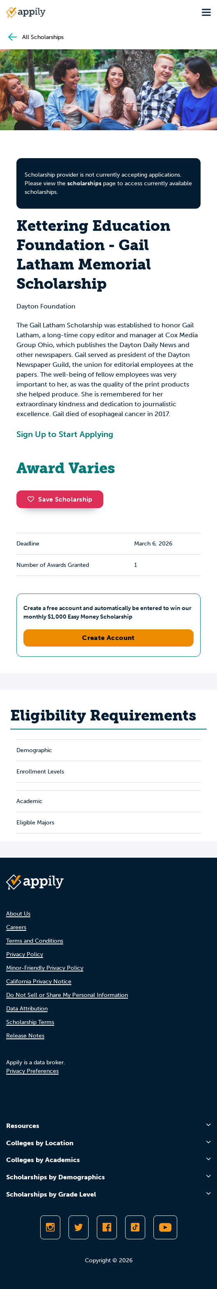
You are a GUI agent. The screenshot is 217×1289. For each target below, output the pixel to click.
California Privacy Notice (38, 981)
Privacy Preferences (32, 1071)
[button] (32, 499)
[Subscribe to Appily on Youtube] (165, 1227)
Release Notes (25, 1035)
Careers (16, 927)
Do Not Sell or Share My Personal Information (67, 995)
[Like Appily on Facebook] (107, 1227)
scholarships (84, 183)
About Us (18, 913)
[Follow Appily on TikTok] (135, 1227)
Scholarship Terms (30, 1022)
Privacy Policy (24, 954)
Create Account (108, 638)
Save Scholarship (59, 499)
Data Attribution (27, 1008)
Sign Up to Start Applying (64, 434)
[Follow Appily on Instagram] (50, 1227)
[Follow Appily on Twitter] (79, 1227)
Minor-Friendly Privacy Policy (44, 967)
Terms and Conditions (34, 940)
